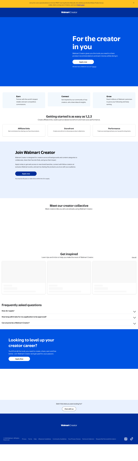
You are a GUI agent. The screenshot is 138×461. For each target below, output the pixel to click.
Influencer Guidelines (44, 456)
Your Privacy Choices (74, 456)
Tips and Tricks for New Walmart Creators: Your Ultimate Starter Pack (68, 330)
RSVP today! (81, 5)
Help (35, 456)
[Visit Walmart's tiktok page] (131, 455)
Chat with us (69, 425)
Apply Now (19, 407)
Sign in (94, 67)
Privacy (24, 456)
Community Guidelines (59, 456)
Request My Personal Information (106, 456)
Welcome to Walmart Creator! (17, 329)
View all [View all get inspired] (134, 295)
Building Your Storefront (106, 329)
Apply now (83, 62)
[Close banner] (133, 3)
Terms (30, 456)
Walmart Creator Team (14, 326)
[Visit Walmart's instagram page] (126, 455)
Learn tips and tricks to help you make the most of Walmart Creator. (68, 294)
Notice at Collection (88, 456)
